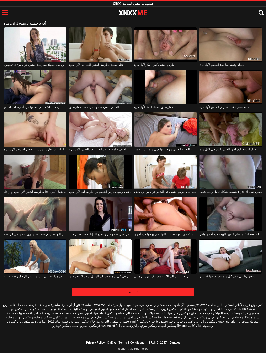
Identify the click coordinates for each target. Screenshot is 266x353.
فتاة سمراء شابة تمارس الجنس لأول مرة (224, 107)
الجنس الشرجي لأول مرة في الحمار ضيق (94, 107)
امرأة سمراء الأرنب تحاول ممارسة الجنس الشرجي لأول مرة (35, 149)
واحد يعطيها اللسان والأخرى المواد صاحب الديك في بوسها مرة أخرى (165, 234)
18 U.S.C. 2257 (157, 342)
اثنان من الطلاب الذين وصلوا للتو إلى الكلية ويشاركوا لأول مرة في (165, 276)
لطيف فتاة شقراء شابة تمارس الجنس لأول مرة (97, 149)
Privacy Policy (95, 342)
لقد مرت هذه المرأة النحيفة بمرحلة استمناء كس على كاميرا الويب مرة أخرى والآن (231, 234)
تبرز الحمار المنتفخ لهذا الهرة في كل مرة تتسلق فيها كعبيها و (231, 276)
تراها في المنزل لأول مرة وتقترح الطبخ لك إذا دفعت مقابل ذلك (100, 234)
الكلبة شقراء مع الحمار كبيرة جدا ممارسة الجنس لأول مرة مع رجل (35, 191)
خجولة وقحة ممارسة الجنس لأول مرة (222, 64)
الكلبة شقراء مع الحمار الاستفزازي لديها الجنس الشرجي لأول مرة (231, 149)
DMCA (111, 342)
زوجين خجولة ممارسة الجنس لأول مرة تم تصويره (34, 64)
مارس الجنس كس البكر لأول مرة (154, 64)
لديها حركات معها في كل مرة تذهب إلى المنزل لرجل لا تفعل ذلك (100, 276)
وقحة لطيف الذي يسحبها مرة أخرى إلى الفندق (31, 107)
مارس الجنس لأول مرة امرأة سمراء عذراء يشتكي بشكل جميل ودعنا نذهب (231, 191)
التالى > (133, 292)
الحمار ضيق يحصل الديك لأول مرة (154, 107)
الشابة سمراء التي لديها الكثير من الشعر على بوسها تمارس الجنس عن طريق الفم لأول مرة (100, 191)
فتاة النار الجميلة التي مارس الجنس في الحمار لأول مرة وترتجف (165, 191)
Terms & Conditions (131, 342)
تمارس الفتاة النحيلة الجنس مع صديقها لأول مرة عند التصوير (165, 149)
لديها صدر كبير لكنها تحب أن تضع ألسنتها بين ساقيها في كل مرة (35, 234)
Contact (175, 342)
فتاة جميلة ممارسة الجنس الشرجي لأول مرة (96, 64)
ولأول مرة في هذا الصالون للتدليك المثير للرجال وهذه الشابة (35, 276)
